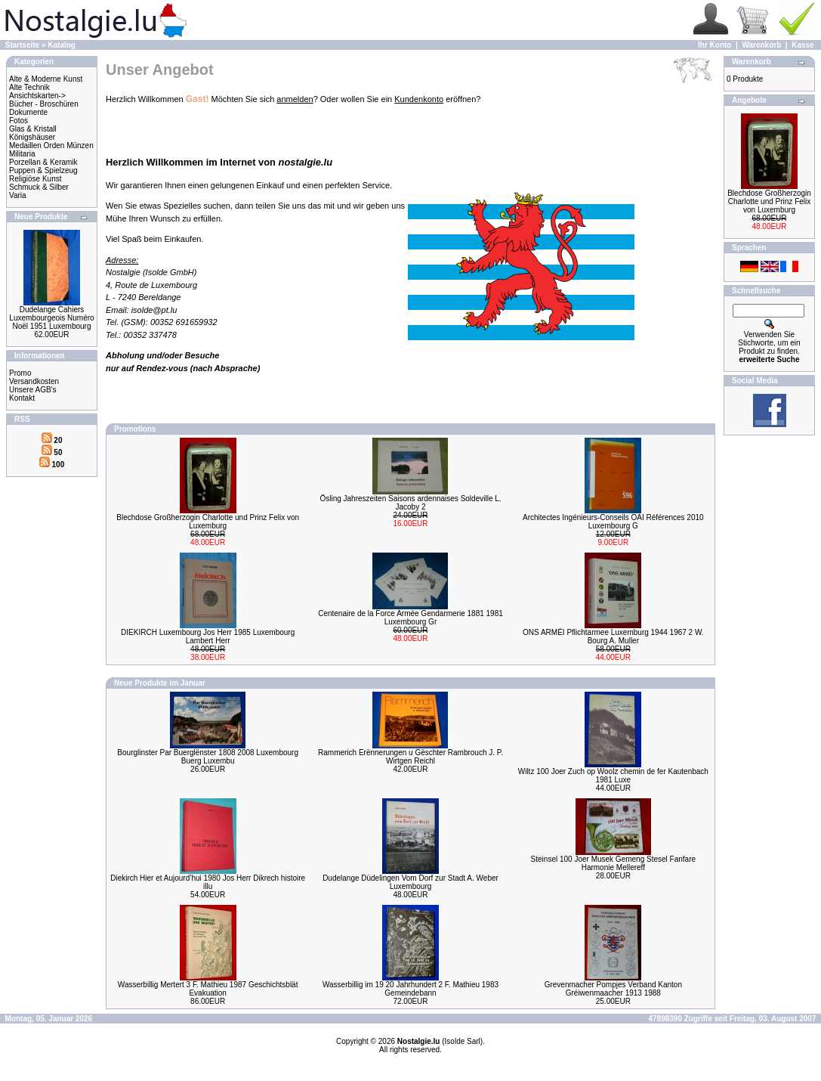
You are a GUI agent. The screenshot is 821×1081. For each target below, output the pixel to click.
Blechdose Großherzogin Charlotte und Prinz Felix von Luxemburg (207, 521)
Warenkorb (761, 45)
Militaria (22, 154)
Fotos (18, 120)
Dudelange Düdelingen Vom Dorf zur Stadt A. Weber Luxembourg (410, 882)
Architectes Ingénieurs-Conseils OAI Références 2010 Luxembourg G (613, 521)
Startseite (22, 45)
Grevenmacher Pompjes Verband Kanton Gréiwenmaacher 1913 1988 (613, 988)
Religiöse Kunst (35, 179)
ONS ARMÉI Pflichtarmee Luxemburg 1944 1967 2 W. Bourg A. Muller (613, 636)
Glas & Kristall (33, 129)
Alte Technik (29, 87)
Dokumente (28, 112)
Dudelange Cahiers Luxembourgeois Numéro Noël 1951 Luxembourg (51, 317)
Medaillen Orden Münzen (51, 145)
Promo (20, 373)
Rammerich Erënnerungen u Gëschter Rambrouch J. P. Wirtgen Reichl (410, 756)
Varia (17, 195)
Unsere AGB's (33, 390)
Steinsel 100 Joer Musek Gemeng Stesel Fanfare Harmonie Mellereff (613, 863)
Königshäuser (32, 137)
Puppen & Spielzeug (43, 170)
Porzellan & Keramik (43, 162)
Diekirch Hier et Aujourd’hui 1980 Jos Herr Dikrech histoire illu (207, 882)
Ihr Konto (714, 45)
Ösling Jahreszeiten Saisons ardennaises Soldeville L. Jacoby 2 (410, 502)
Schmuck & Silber (39, 187)
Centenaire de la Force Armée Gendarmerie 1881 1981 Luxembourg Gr (410, 617)
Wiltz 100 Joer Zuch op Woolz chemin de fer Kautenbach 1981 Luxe (613, 775)
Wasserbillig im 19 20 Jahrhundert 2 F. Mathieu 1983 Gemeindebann (410, 988)
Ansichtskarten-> (37, 95)
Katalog (62, 45)
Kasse (802, 45)
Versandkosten (34, 381)
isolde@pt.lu (154, 309)
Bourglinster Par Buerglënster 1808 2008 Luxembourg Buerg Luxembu (207, 756)
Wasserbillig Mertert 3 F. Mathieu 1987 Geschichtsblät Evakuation (208, 988)
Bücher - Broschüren (44, 104)
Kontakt (22, 398)
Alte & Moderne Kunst (45, 79)
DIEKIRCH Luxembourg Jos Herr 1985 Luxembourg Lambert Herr (208, 636)
